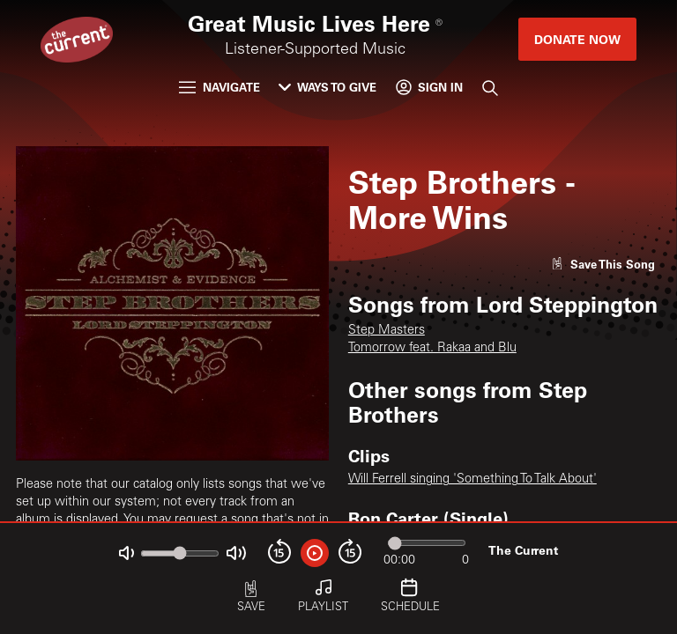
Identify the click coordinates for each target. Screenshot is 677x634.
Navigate (219, 86)
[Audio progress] (426, 543)
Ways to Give (327, 86)
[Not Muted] (126, 553)
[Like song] (603, 264)
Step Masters (386, 331)
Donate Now (577, 39)
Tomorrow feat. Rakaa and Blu (432, 349)
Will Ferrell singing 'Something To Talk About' (472, 480)
